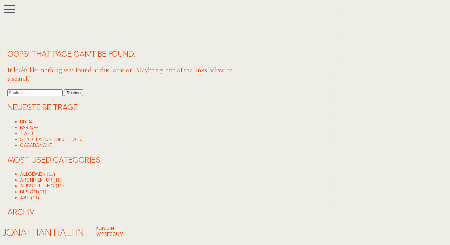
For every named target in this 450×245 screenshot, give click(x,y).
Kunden (105, 228)
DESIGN (28, 192)
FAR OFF (29, 127)
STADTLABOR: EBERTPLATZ (51, 139)
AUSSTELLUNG (37, 186)
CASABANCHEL (37, 145)
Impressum (110, 234)
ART (25, 198)
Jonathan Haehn (43, 232)
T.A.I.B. (27, 133)
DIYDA (26, 121)
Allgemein (33, 174)
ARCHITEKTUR (36, 180)
